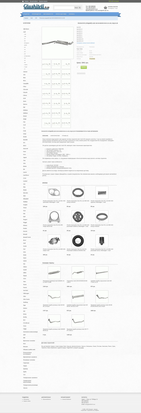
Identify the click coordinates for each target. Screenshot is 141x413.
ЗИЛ (24, 334)
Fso (24, 128)
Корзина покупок (43, 1)
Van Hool (25, 290)
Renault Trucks (27, 237)
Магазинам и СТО (48, 14)
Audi (24, 32)
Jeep (24, 160)
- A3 (25, 53)
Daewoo (25, 104)
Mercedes (25, 193)
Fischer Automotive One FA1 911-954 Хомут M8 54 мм (53, 225)
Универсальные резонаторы (30, 385)
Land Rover (26, 175)
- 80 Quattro (26, 43)
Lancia (25, 172)
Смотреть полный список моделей (86, 43)
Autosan (25, 71)
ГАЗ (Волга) (26, 323)
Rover (24, 240)
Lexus (24, 178)
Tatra (24, 281)
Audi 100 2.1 (79, 35)
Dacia (24, 101)
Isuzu (24, 151)
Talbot (24, 272)
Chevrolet (25, 89)
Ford (24, 125)
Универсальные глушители (30, 377)
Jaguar (25, 157)
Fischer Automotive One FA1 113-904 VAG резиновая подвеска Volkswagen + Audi (78, 225)
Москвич (25, 346)
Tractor (25, 287)
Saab (24, 243)
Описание (45, 135)
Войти (110, 1)
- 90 (24, 47)
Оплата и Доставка (61, 14)
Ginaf (24, 133)
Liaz (24, 184)
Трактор (25, 368)
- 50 (24, 38)
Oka (24, 213)
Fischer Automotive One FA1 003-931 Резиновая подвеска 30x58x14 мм (77, 249)
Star (24, 264)
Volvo (24, 296)
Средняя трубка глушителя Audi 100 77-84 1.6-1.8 (101, 281)
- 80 (24, 40)
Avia (24, 74)
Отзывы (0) (65, 135)
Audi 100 (79, 27)
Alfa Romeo (26, 29)
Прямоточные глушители (30, 357)
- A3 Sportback (27, 56)
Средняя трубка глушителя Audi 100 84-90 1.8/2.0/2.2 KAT (77, 305)
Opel (24, 216)
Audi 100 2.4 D (80, 41)
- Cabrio (25, 64)
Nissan (25, 207)
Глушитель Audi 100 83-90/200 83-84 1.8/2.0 (77, 281)
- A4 (25, 58)
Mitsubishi (25, 199)
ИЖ (24, 337)
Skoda (24, 255)
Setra (24, 252)
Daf (24, 107)
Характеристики (55, 135)
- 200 (25, 36)
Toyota (25, 284)
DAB (24, 98)
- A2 (25, 51)
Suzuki (25, 269)
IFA (24, 142)
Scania (25, 246)
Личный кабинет (34, 1)
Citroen (25, 95)
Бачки (25, 314)
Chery (24, 86)
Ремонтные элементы (29, 360)
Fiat (24, 122)
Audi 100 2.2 (79, 37)
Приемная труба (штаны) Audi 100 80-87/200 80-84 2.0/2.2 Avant (101, 305)
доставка (81, 347)
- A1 (25, 49)
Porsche (25, 231)
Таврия (25, 365)
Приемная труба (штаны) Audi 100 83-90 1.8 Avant (54, 305)
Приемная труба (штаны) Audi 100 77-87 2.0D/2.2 (77, 329)
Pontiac (25, 228)
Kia (24, 169)
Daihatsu (25, 110)
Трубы (25, 371)
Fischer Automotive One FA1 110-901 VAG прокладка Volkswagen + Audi (54, 201)
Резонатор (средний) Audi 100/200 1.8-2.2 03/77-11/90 (53, 281)
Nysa (24, 210)
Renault (25, 234)
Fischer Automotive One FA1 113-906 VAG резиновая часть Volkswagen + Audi (102, 249)
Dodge (24, 119)
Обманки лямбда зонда (29, 349)
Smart (24, 258)
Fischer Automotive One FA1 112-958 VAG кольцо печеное (102, 225)
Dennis (25, 116)
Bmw (24, 77)
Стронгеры (26, 363)
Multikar (25, 201)
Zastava (25, 308)
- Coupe (25, 66)
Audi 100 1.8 (79, 29)
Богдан (25, 317)
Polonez (25, 225)
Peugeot (25, 219)
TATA (24, 278)
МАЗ (24, 343)
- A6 (25, 62)
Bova (24, 80)
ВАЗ (24, 320)
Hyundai (25, 139)
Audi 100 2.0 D (80, 39)
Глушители (26, 14)
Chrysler (25, 92)
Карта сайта (27, 401)
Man (24, 187)
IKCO (24, 145)
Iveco (24, 154)
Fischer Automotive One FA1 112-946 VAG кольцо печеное (78, 201)
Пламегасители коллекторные (27, 353)
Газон (24, 326)
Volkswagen (26, 293)
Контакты (71, 14)
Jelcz (24, 163)
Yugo (24, 305)
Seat (24, 249)
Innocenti (25, 148)
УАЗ (24, 374)
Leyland (25, 181)
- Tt (24, 69)
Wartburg (25, 302)
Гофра (25, 329)
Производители (36, 14)
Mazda (25, 190)
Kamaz (25, 166)
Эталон (25, 388)
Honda (25, 136)
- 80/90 (25, 45)
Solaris (25, 261)
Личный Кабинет (66, 399)
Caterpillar (26, 83)
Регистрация (116, 1)
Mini (24, 196)
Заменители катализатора (30, 332)
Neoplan (25, 204)
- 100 (25, 34)
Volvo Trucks (26, 299)
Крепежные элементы (29, 340)
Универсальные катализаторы (27, 381)
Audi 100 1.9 (79, 31)
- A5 (25, 60)
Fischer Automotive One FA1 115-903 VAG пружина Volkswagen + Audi (102, 201)
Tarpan (25, 275)
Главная (27, 1)
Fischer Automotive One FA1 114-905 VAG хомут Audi (54, 249)
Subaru (25, 266)
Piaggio (25, 222)
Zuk (24, 311)
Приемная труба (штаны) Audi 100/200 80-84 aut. (54, 329)
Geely (24, 131)
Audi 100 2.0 (79, 33)
